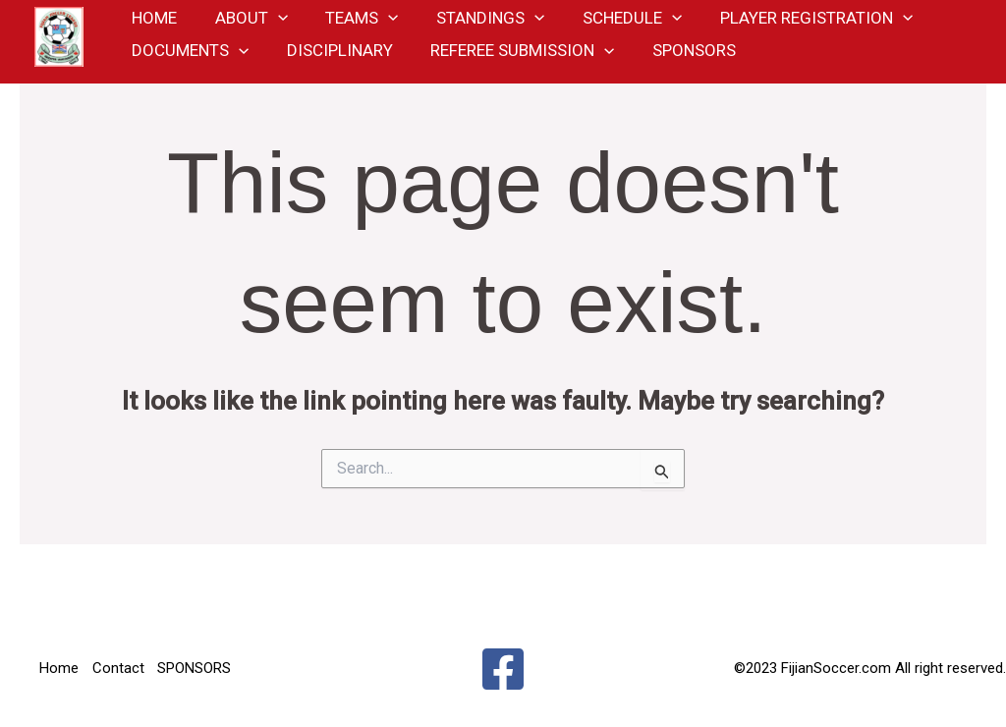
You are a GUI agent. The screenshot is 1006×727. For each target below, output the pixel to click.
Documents (188, 64)
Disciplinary (333, 64)
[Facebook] (503, 669)
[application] (271, 19)
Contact (119, 668)
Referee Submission (511, 64)
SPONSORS (678, 64)
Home (59, 668)
